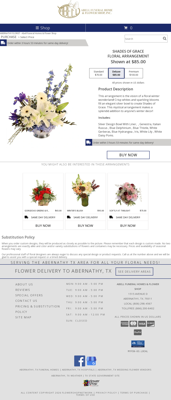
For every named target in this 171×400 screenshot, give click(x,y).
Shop (43, 28)
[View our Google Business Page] (91, 365)
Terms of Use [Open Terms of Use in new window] (85, 394)
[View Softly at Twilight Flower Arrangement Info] (128, 191)
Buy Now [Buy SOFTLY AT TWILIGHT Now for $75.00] (128, 225)
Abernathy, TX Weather (66, 375)
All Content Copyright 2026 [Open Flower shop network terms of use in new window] (41, 392)
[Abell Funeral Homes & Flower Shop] (85, 18)
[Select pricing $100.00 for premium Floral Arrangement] (134, 73)
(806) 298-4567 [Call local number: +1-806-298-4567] (142, 303)
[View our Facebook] (79, 365)
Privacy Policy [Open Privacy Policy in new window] (106, 392)
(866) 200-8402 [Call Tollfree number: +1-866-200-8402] (144, 308)
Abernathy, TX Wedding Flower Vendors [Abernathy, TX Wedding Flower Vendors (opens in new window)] (125, 369)
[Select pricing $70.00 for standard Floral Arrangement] (98, 73)
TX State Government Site (102, 375)
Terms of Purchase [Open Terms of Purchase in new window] (134, 392)
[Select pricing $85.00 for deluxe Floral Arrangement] (116, 73)
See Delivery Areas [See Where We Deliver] (134, 271)
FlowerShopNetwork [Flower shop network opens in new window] (77, 392)
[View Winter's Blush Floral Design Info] (85, 191)
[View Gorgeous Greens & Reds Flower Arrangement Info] (43, 191)
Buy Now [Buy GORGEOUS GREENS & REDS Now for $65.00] (43, 225)
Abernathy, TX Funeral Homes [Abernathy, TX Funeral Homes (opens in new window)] (39, 369)
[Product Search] (143, 38)
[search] (164, 38)
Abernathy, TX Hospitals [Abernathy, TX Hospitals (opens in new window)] (78, 369)
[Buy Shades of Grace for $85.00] (128, 155)
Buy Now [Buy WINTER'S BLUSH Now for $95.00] (85, 225)
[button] (137, 343)
